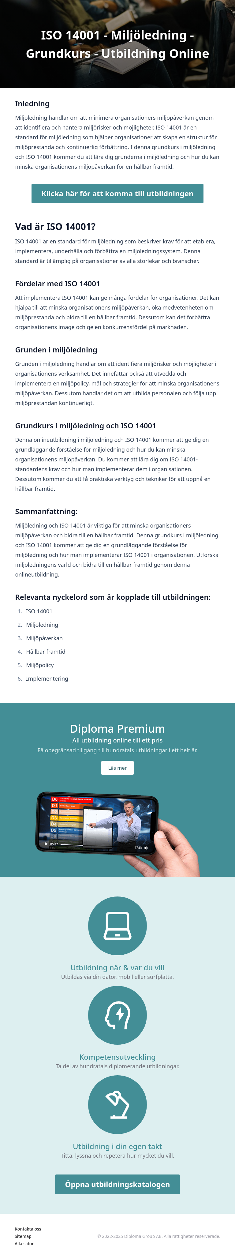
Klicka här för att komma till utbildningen (117, 193)
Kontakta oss (28, 1229)
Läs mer (117, 768)
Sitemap (23, 1236)
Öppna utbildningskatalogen (117, 1184)
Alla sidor (24, 1243)
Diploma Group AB (143, 1236)
